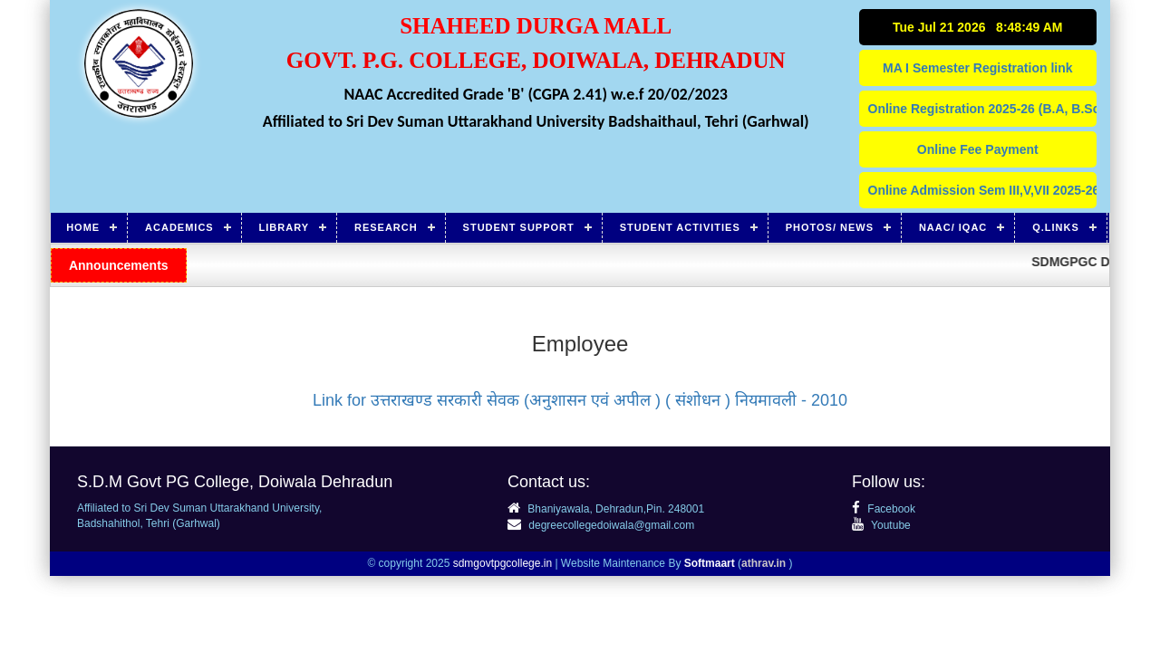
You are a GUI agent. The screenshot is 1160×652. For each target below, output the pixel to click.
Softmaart (709, 563)
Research (386, 227)
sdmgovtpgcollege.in (502, 563)
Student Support (519, 227)
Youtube (881, 525)
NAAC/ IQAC (953, 227)
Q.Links (1055, 227)
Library (284, 227)
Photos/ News (830, 227)
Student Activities (680, 227)
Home (83, 227)
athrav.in (763, 563)
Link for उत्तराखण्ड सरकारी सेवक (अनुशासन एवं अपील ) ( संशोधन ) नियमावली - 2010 (580, 400)
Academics (179, 227)
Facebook (883, 509)
